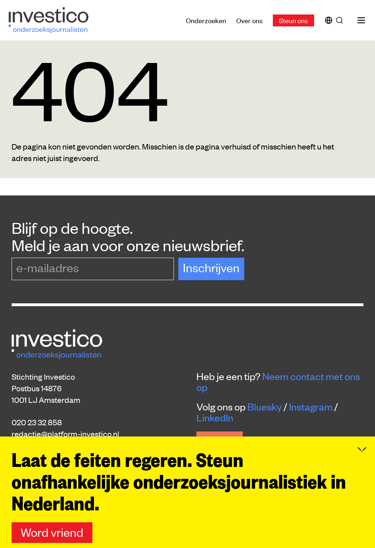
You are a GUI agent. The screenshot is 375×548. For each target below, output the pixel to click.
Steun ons (293, 20)
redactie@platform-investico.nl (65, 434)
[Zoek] (341, 20)
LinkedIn (214, 417)
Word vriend (52, 533)
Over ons (249, 20)
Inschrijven (211, 267)
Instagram (311, 406)
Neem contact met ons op (278, 381)
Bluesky (264, 406)
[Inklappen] (362, 451)
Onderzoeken (206, 20)
